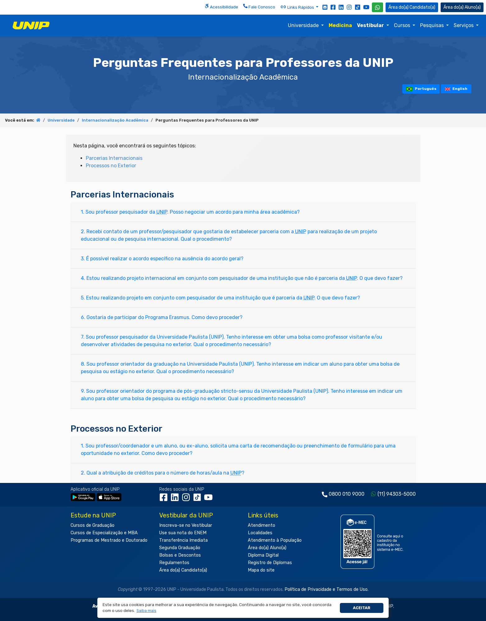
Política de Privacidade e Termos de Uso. (326, 589)
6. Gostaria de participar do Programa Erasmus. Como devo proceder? (162, 317)
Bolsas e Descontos (180, 555)
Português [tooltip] (421, 88)
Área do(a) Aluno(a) (267, 547)
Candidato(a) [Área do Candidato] (411, 7)
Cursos (402, 25)
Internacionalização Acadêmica (115, 120)
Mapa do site (261, 570)
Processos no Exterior (111, 166)
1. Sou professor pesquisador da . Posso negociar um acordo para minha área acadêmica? (190, 212)
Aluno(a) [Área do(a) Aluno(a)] (462, 7)
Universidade (304, 25)
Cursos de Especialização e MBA (104, 532)
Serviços (464, 25)
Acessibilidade (221, 6)
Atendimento (261, 525)
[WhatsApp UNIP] (377, 7)
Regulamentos (174, 562)
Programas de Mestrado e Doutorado (109, 540)
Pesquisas (432, 25)
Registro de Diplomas (270, 562)
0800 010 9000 (346, 494)
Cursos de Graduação (92, 525)
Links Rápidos (297, 7)
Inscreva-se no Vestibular (185, 525)
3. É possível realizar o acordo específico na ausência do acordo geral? (162, 259)
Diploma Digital (263, 555)
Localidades (260, 532)
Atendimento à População (275, 540)
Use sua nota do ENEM (182, 532)
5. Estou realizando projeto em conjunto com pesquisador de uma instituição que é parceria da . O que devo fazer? (220, 298)
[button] (146, 611)
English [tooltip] (456, 88)
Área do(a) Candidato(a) (183, 570)
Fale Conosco (259, 6)
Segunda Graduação (179, 547)
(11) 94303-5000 (396, 494)
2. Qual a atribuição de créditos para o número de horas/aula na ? (162, 473)
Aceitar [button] (361, 607)
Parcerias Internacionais (114, 158)
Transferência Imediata (183, 540)
